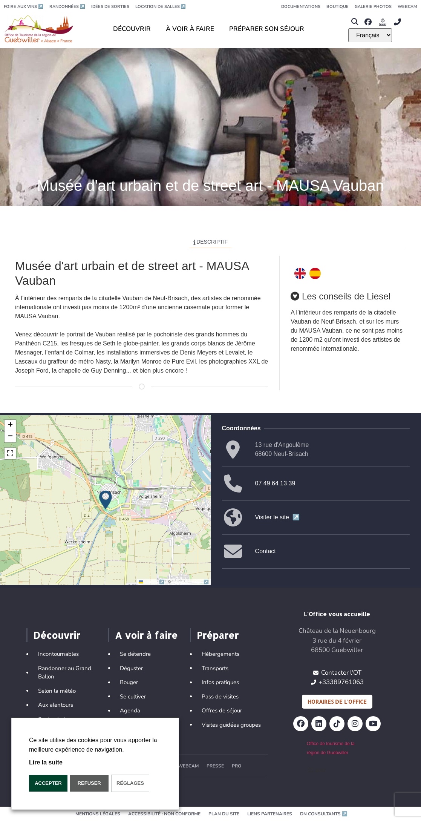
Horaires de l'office (337, 701)
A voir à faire (146, 635)
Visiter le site (277, 517)
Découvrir (56, 635)
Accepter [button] (48, 783)
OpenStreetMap (190, 582)
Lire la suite (46, 762)
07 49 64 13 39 (275, 483)
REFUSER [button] (89, 783)
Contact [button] (265, 551)
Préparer (218, 635)
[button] (354, 22)
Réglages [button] (130, 783)
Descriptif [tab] (210, 242)
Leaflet (152, 582)
